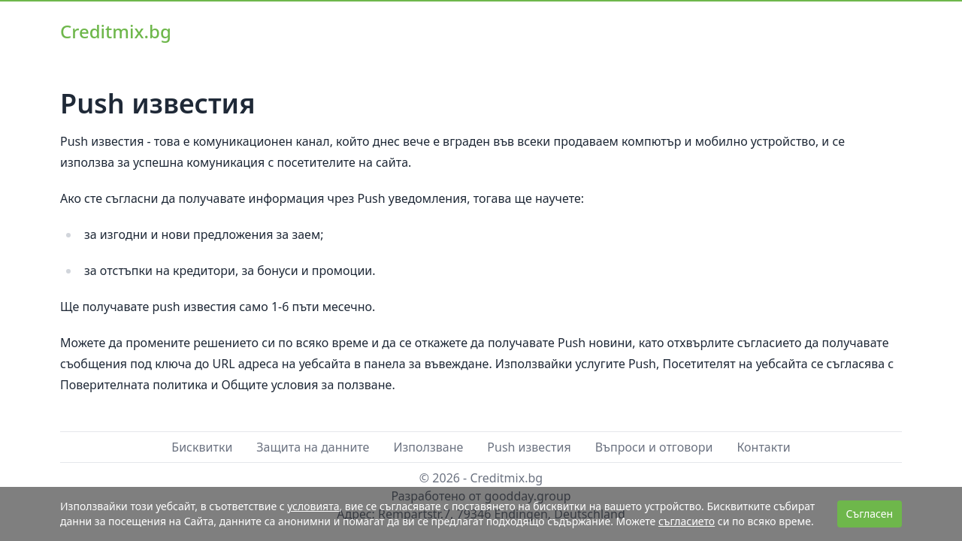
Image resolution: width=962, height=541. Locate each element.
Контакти (763, 447)
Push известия (528, 447)
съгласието (686, 521)
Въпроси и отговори (654, 447)
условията (313, 506)
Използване (428, 447)
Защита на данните (312, 447)
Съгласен (869, 513)
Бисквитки (201, 447)
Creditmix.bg (115, 31)
